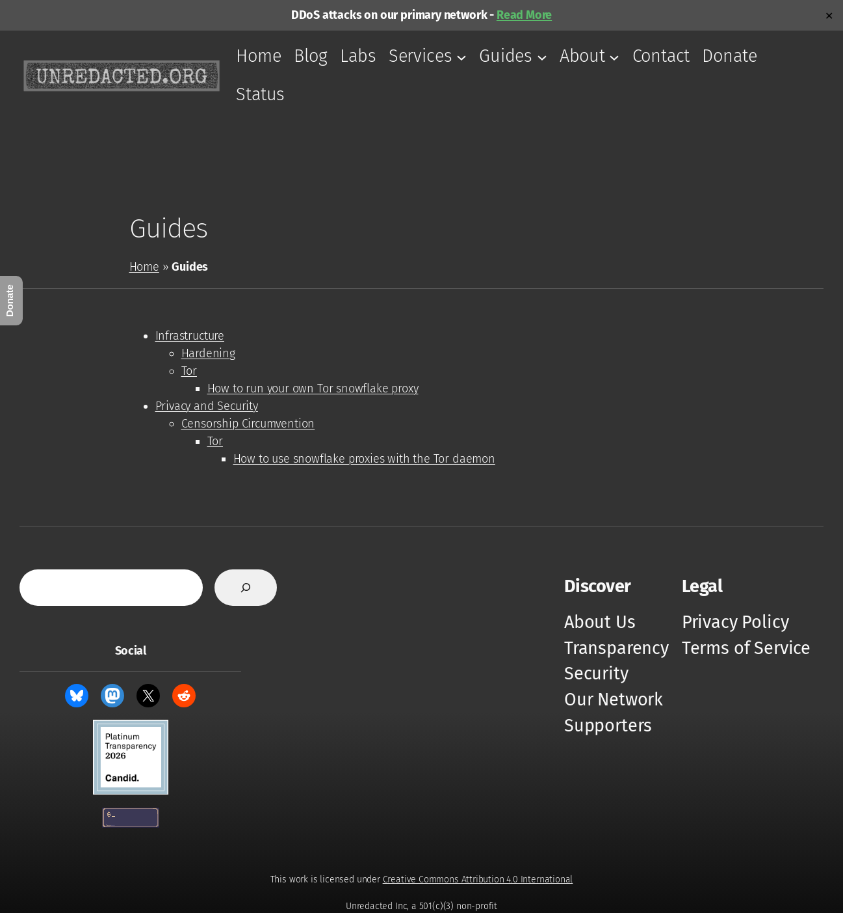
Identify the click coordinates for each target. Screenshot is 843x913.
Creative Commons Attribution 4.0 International (478, 879)
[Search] (245, 587)
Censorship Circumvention (248, 423)
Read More (524, 15)
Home (144, 267)
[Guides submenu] (542, 56)
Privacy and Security (206, 406)
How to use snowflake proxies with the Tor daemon (364, 459)
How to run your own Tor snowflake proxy (313, 388)
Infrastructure (189, 336)
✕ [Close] (829, 15)
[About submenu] (614, 56)
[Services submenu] (461, 56)
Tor (189, 371)
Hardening (208, 353)
